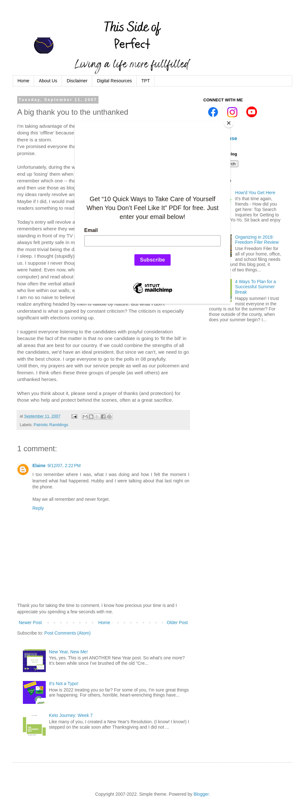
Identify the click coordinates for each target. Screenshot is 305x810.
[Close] (229, 123)
